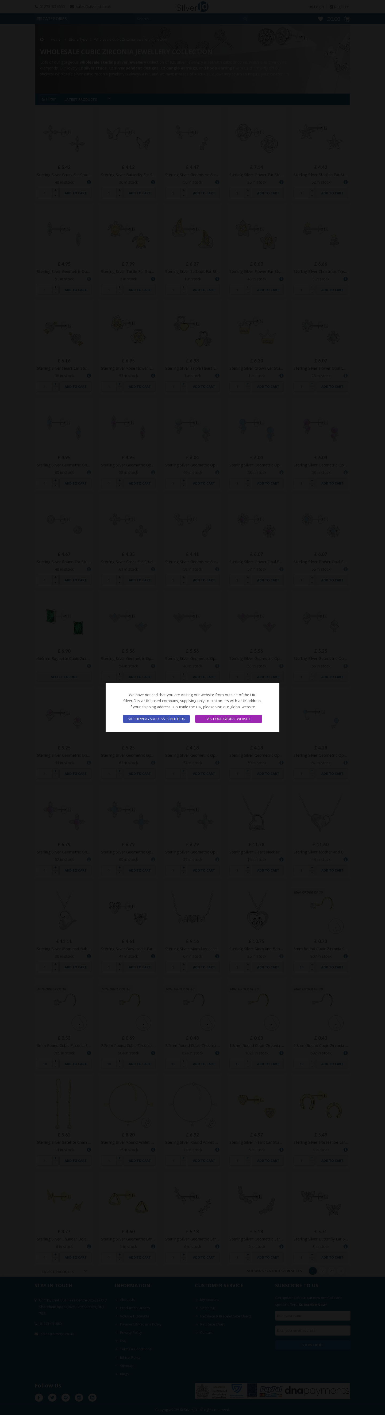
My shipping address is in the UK (156, 719)
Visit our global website (229, 719)
